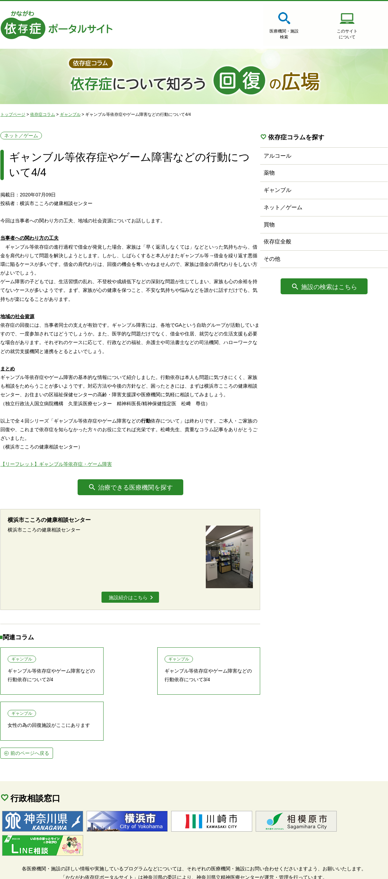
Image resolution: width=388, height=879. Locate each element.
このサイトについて (301, 34)
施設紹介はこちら (129, 602)
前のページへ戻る (29, 720)
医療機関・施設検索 (235, 34)
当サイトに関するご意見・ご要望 (139, 869)
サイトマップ (20, 869)
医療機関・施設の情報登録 (367, 34)
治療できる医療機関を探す (136, 490)
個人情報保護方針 (69, 869)
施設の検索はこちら (341, 287)
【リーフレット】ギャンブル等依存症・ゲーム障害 (56, 466)
